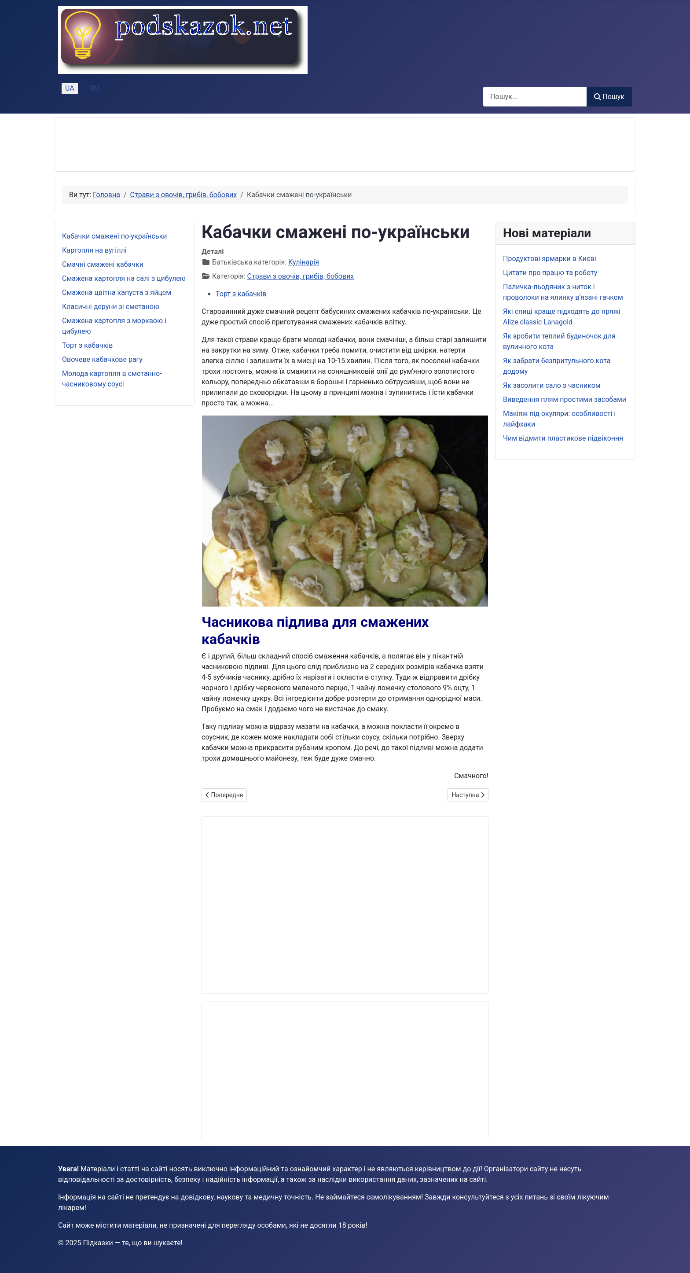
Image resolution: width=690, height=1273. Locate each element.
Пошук (609, 96)
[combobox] (535, 97)
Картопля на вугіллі (94, 250)
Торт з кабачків (87, 345)
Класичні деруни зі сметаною (110, 306)
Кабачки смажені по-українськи (114, 236)
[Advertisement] (222, 144)
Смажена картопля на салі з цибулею (124, 278)
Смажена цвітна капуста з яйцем (116, 292)
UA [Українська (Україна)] (69, 88)
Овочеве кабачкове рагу (102, 359)
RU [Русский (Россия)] (94, 88)
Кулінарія (303, 262)
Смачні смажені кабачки (102, 264)
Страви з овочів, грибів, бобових (300, 276)
